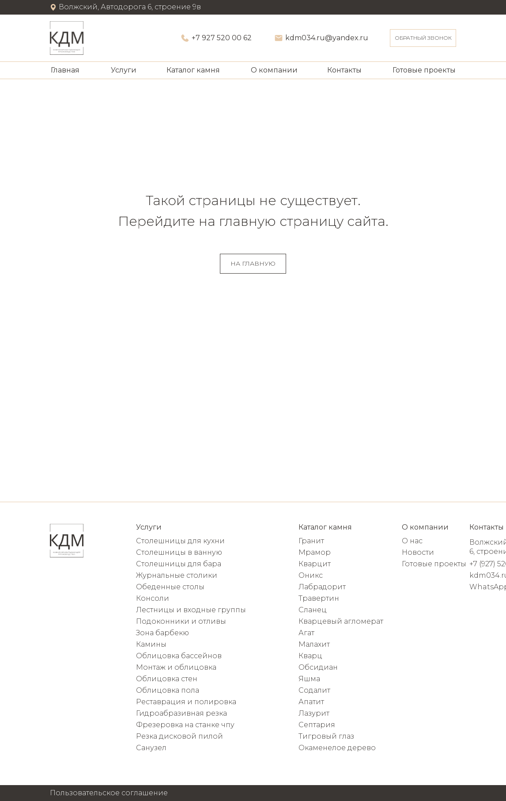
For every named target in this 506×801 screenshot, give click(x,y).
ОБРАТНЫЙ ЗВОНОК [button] (423, 37)
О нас (412, 541)
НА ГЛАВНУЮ (253, 263)
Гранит (311, 541)
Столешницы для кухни (180, 541)
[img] (66, 38)
